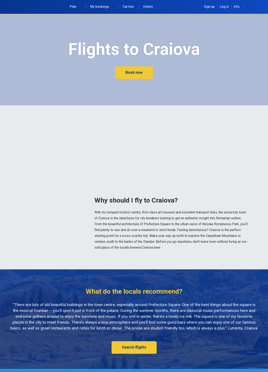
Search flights (134, 347)
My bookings (102, 7)
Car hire (128, 7)
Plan (75, 7)
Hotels (148, 7)
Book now (134, 72)
